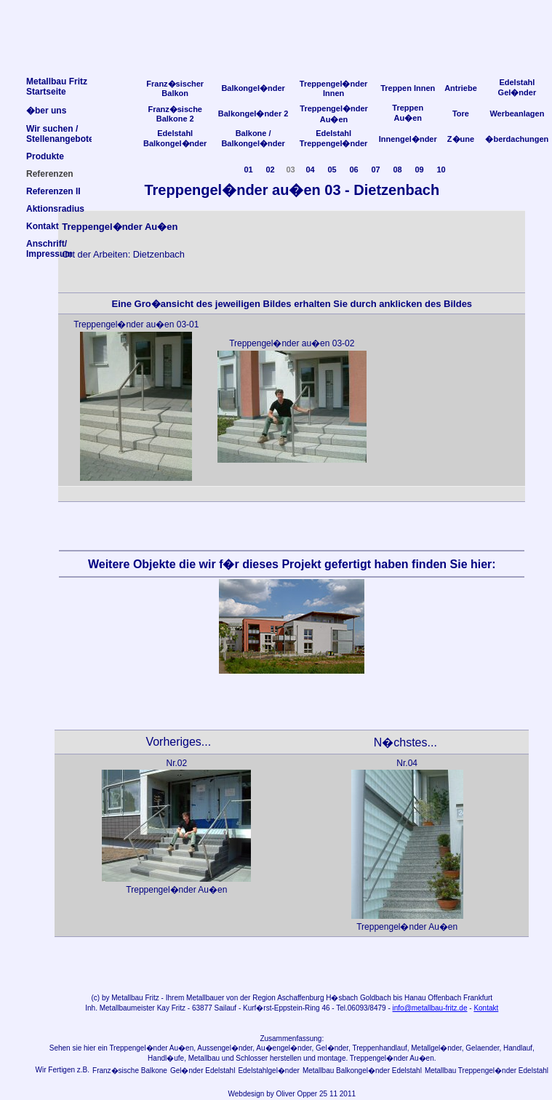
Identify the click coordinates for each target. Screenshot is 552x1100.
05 (331, 169)
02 (269, 169)
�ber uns (46, 110)
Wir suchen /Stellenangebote (60, 134)
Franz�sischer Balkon (175, 88)
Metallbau (127, 998)
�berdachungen (516, 139)
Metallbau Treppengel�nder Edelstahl (486, 1071)
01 (248, 169)
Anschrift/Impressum (49, 249)
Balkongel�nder (252, 88)
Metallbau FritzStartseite (56, 86)
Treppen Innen (407, 88)
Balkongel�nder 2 (253, 113)
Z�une (460, 139)
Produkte (45, 156)
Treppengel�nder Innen (334, 88)
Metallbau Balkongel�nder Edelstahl (362, 1071)
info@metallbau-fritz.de (430, 1008)
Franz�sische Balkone (129, 1071)
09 (419, 169)
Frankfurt (477, 998)
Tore (460, 113)
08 (397, 169)
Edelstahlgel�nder (269, 1071)
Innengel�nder (408, 139)
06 (353, 169)
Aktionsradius (55, 209)
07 (375, 169)
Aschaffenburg (300, 998)
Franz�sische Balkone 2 (175, 114)
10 (440, 169)
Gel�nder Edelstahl (203, 1071)
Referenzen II (53, 191)
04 (309, 169)
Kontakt (485, 1008)
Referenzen (49, 174)
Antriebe (460, 88)
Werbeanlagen (516, 113)
